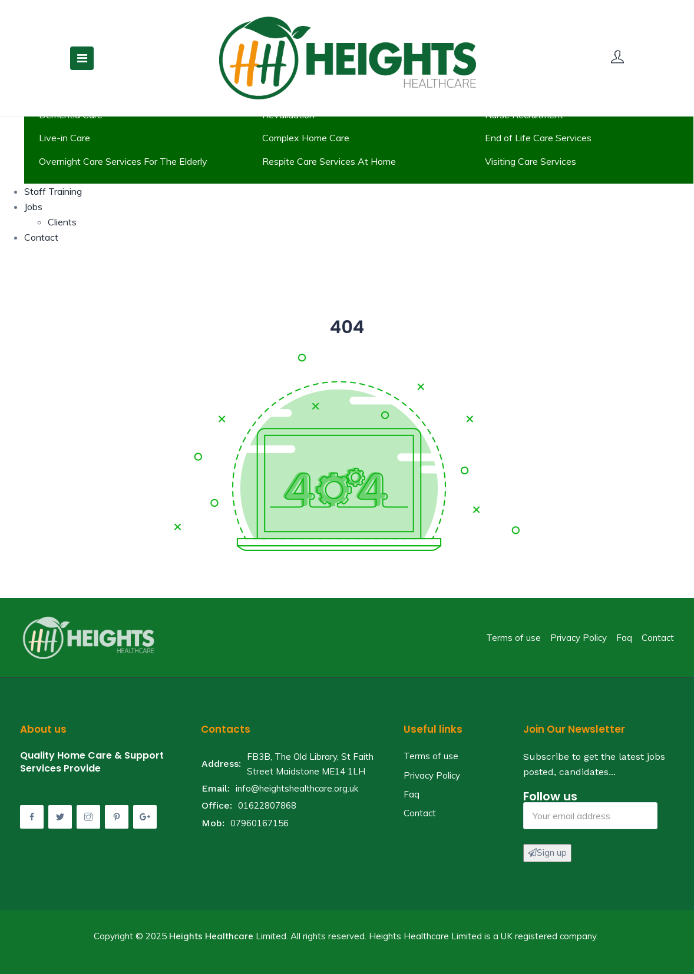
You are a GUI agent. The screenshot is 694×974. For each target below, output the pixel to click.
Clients (62, 222)
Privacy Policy (578, 637)
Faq (624, 637)
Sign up (547, 852)
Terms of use (513, 637)
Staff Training (53, 191)
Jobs (33, 206)
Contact (41, 237)
